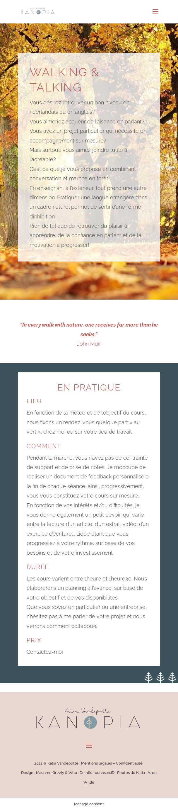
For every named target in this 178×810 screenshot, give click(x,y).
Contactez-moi (45, 652)
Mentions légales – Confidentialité (112, 763)
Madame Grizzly (50, 772)
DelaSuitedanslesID (97, 772)
